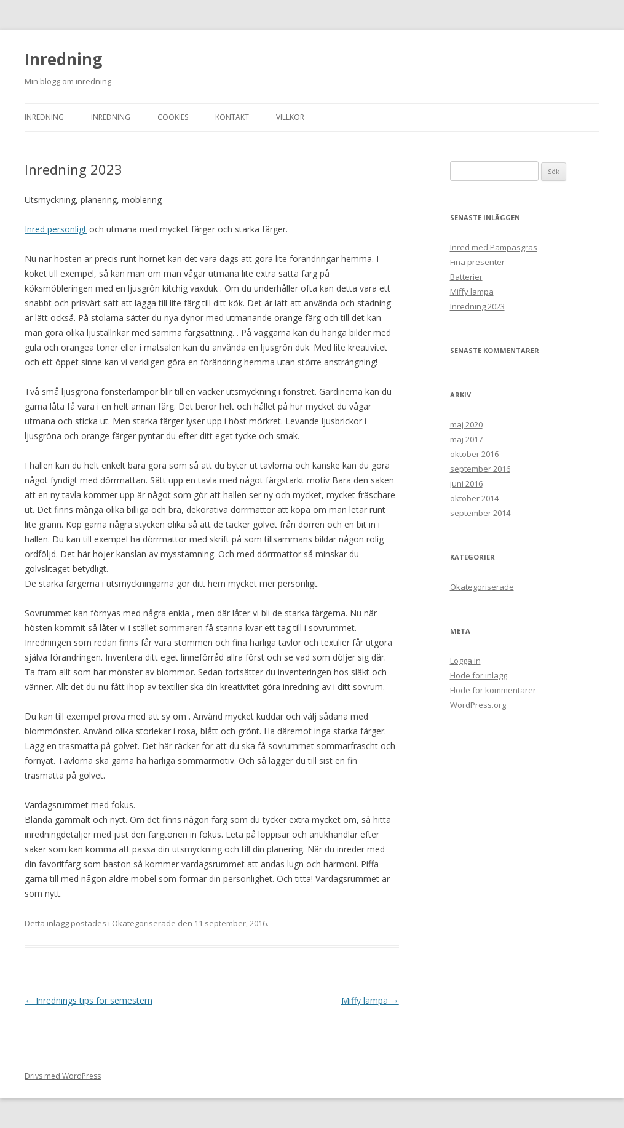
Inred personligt (56, 229)
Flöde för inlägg (478, 675)
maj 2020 (466, 424)
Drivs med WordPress (63, 1076)
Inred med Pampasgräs (493, 247)
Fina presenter (477, 262)
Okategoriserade (144, 923)
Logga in (465, 660)
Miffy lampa (370, 1000)
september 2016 (480, 468)
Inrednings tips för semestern (88, 1000)
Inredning (63, 59)
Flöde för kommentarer (493, 690)
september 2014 (480, 512)
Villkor (290, 117)
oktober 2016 (474, 453)
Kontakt (232, 117)
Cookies (172, 117)
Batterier (466, 276)
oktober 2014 (474, 498)
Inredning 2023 (477, 306)
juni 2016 (466, 483)
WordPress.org (478, 704)
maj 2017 (466, 439)
